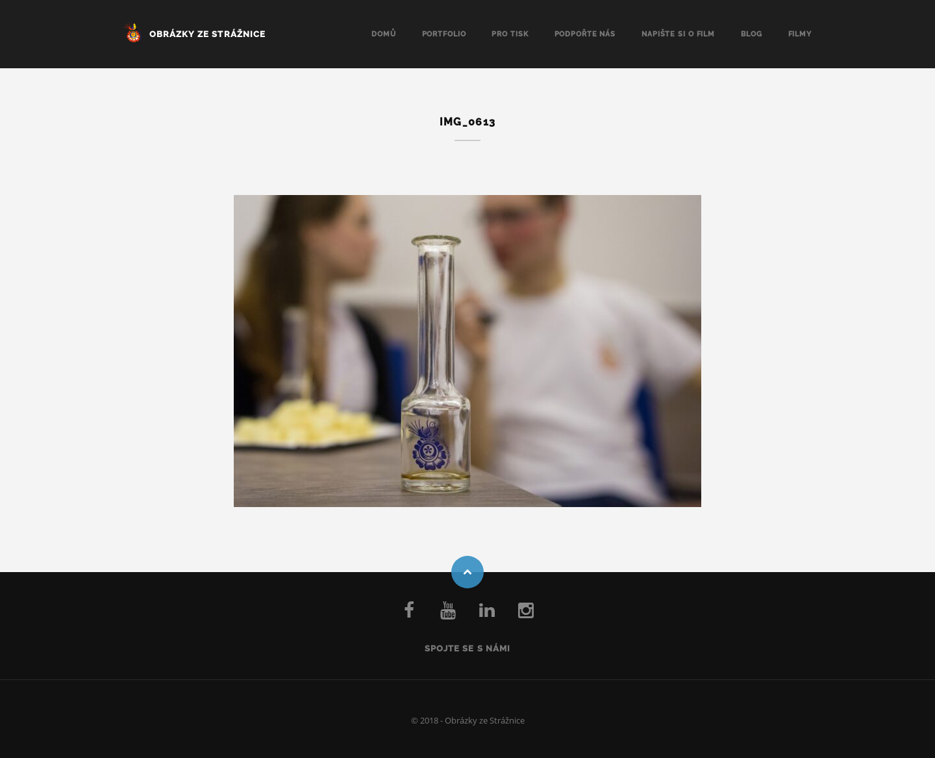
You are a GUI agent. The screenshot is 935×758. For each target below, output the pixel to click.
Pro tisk (510, 34)
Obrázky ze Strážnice (207, 34)
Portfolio (444, 34)
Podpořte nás (585, 34)
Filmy (800, 34)
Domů (383, 34)
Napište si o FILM (678, 34)
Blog (751, 34)
